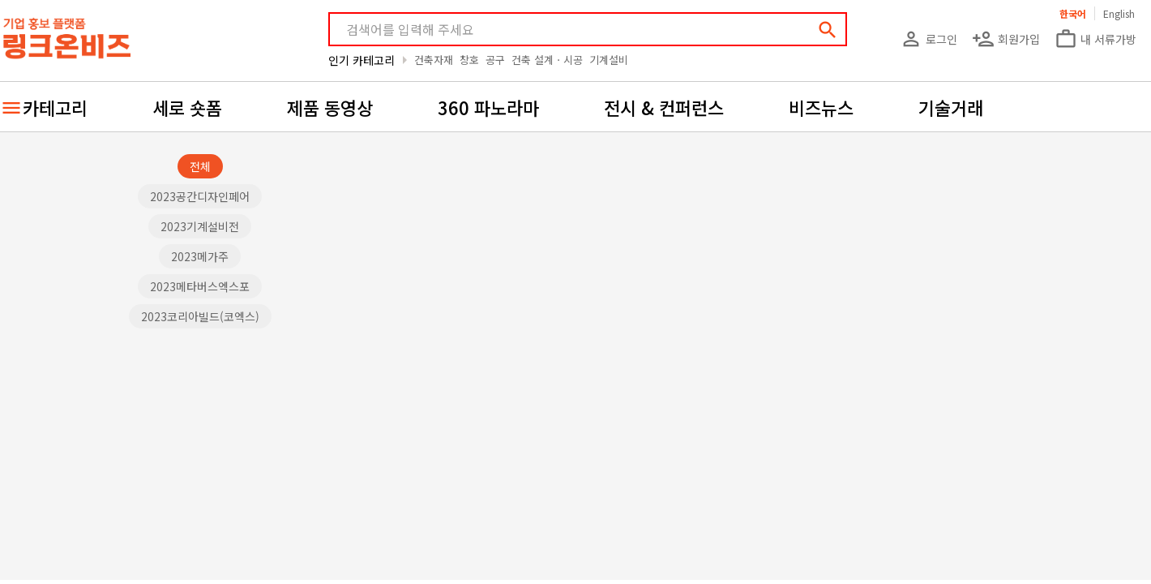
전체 (200, 166)
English (1119, 13)
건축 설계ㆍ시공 (547, 59)
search (827, 30)
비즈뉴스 (821, 107)
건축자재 (433, 59)
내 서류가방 (1095, 39)
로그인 (928, 39)
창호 (469, 59)
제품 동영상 (330, 107)
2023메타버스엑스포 (200, 286)
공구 (495, 59)
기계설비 (608, 59)
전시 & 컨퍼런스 (664, 107)
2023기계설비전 (199, 226)
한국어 (1072, 13)
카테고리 (55, 107)
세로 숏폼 (187, 107)
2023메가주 (200, 256)
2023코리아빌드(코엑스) (200, 316)
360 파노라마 (488, 107)
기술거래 (950, 107)
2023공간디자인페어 (200, 196)
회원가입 (1006, 39)
